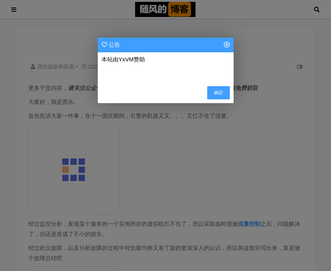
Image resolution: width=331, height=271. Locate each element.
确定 (218, 92)
